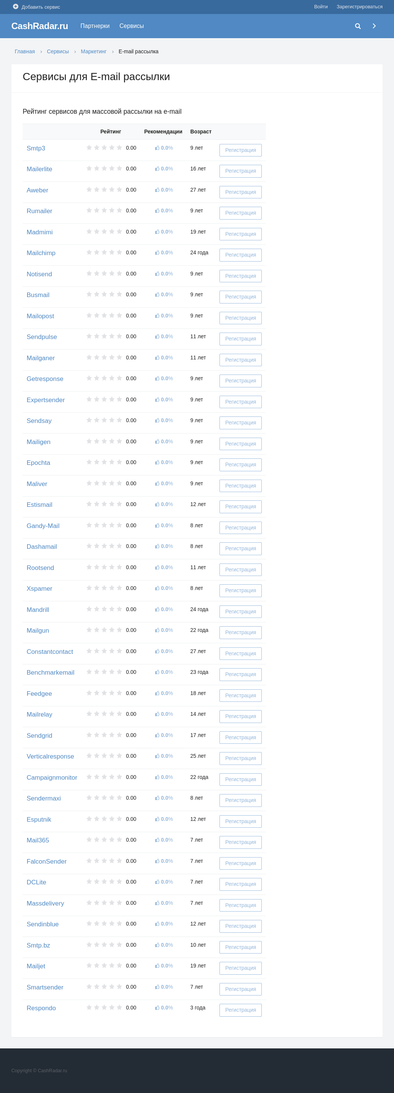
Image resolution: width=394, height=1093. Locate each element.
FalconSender (47, 861)
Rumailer (40, 211)
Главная (25, 51)
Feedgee (39, 693)
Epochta (38, 462)
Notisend (39, 274)
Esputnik (39, 819)
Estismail (40, 504)
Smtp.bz (38, 945)
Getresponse (45, 378)
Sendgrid (40, 735)
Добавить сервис (35, 6)
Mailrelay (40, 714)
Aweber (37, 190)
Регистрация (240, 150)
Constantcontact (50, 651)
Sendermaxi (44, 798)
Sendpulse (42, 337)
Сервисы (131, 26)
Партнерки (95, 26)
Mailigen (39, 442)
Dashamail (42, 546)
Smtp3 (36, 148)
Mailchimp (41, 253)
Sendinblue (43, 924)
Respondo (41, 1008)
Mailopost (40, 316)
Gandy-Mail (43, 525)
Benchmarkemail (51, 672)
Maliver (37, 484)
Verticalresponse (50, 756)
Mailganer (41, 358)
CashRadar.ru (39, 26)
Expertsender (46, 400)
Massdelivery (45, 903)
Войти (321, 6)
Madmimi (40, 232)
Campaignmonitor (52, 777)
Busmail (38, 295)
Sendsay (39, 420)
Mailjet (36, 966)
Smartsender (45, 987)
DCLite (36, 882)
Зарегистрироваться (360, 6)
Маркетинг (94, 51)
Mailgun (38, 630)
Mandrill (38, 609)
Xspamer (40, 588)
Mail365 (38, 840)
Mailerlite (40, 169)
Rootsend (40, 567)
